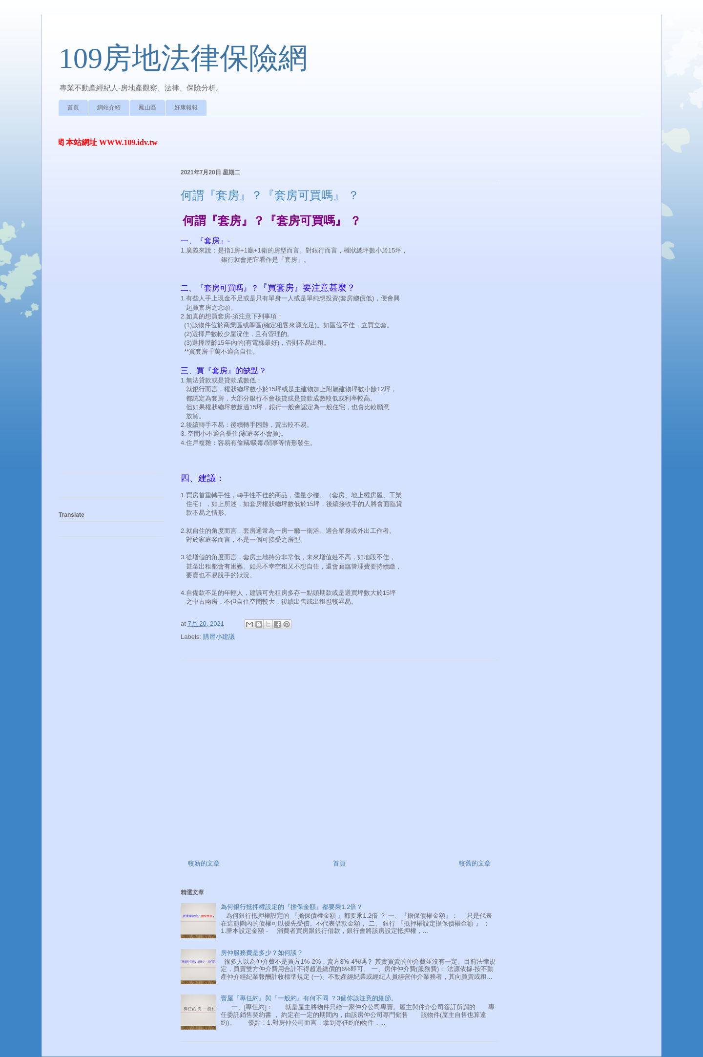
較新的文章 (204, 863)
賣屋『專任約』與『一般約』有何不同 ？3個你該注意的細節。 (309, 998)
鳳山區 (147, 107)
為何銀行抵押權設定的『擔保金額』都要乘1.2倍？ (292, 906)
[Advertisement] (339, 756)
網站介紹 (109, 107)
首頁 (73, 107)
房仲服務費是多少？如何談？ (262, 952)
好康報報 (186, 107)
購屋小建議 (219, 636)
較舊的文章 (475, 863)
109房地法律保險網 (183, 58)
